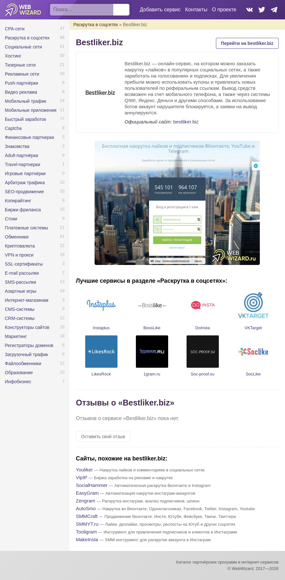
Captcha (13, 128)
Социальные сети (23, 46)
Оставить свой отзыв (103, 436)
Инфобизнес (18, 381)
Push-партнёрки (21, 83)
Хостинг (13, 55)
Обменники (16, 236)
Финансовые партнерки (29, 137)
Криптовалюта (20, 245)
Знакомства (17, 146)
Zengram (85, 500)
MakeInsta (87, 539)
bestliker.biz (185, 121)
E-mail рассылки (22, 273)
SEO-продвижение (24, 191)
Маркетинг (16, 336)
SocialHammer (91, 485)
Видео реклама (21, 92)
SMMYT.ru (87, 524)
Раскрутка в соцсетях (27, 37)
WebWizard (23, 9)
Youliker (84, 469)
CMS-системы (19, 309)
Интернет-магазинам (26, 300)
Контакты (196, 9)
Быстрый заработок (25, 119)
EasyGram (87, 493)
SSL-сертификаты (24, 264)
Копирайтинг (18, 200)
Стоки (11, 218)
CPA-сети (15, 28)
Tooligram (86, 531)
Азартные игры (20, 291)
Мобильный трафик (25, 101)
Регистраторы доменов (29, 345)
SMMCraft (87, 516)
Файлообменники (23, 363)
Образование (19, 372)
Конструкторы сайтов (27, 327)
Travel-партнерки (22, 164)
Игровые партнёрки (25, 173)
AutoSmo (86, 508)
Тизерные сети (20, 65)
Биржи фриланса (23, 209)
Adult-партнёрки (21, 155)
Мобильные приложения (30, 110)
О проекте (224, 9)
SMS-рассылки (20, 282)
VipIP (81, 477)
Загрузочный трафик (26, 354)
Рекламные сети (22, 74)
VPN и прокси (19, 255)
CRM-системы (20, 318)
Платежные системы (26, 227)
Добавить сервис (160, 9)
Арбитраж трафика (25, 182)
